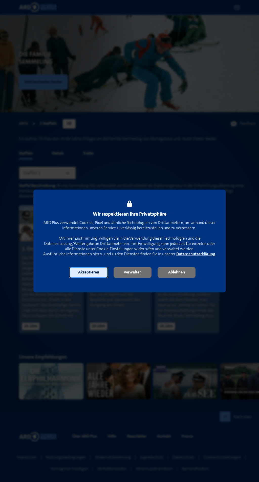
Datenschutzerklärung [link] (195, 254)
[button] (88, 272)
